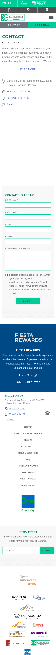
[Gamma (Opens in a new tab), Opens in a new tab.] (23, 3)
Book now (42, 25)
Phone (9, 236)
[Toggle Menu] (51, 17)
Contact (14, 25)
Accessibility (28, 446)
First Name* (12, 200)
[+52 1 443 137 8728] (15, 409)
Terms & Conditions (28, 453)
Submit (28, 301)
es (9, 3)
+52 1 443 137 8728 (19, 91)
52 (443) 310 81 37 (18, 98)
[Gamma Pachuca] (12, 17)
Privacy (28, 439)
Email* (8, 224)
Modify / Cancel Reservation (27, 433)
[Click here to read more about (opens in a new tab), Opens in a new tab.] (18, 598)
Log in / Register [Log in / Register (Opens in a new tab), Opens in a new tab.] (28, 382)
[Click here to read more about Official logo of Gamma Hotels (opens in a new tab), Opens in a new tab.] (40, 643)
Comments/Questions (17, 248)
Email (10, 104)
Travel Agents (28, 472)
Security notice (28, 485)
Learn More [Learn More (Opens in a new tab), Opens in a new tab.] (28, 375)
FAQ (28, 459)
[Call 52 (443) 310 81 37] (46, 10)
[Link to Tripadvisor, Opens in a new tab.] (47, 413)
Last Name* (11, 212)
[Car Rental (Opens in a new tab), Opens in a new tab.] (9, 10)
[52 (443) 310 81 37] (15, 414)
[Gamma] (38, 3)
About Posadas (28, 478)
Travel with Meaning (28, 466)
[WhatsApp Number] (28, 10)
